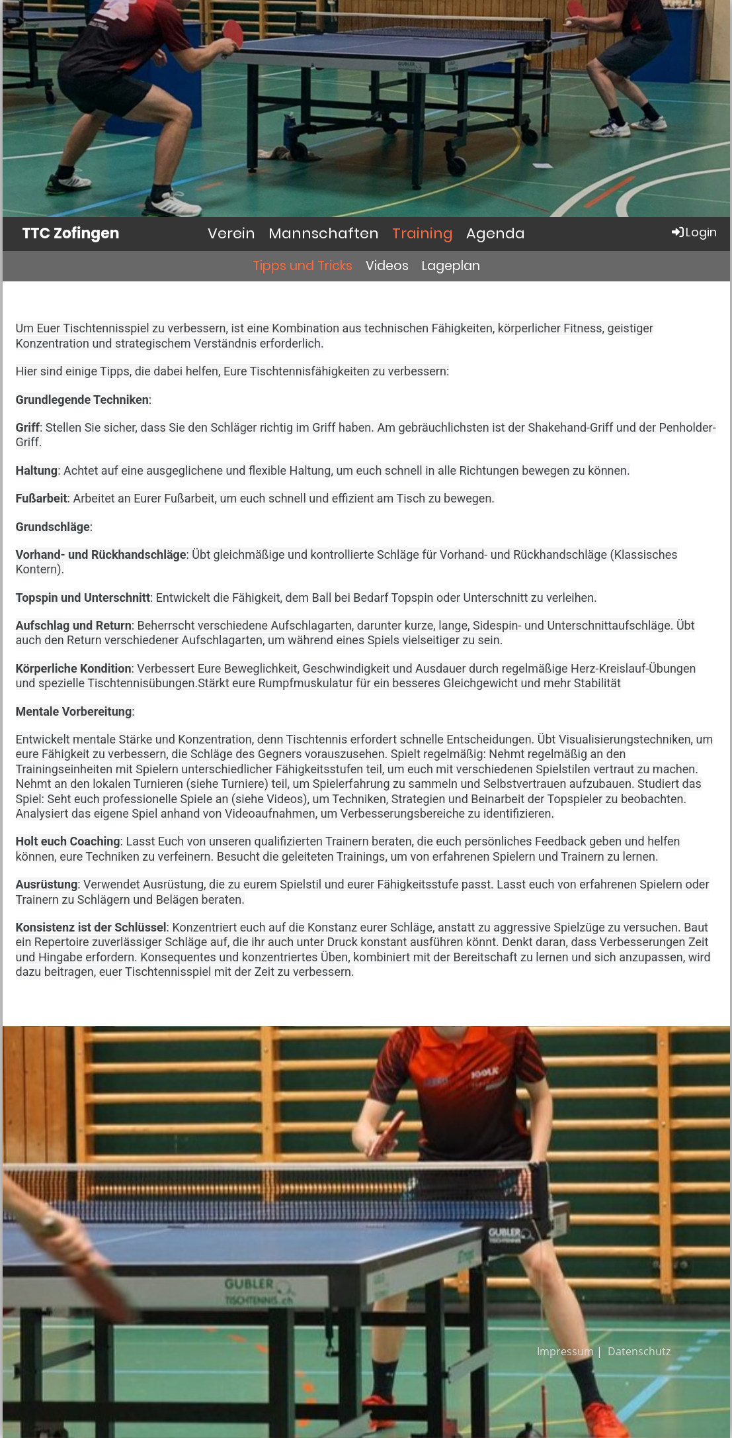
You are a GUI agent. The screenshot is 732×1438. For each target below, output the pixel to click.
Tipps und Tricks (302, 266)
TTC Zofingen (71, 234)
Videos (387, 266)
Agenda (495, 233)
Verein (231, 233)
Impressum (565, 1351)
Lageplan (451, 266)
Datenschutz (639, 1351)
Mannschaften (323, 233)
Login (693, 232)
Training (422, 233)
